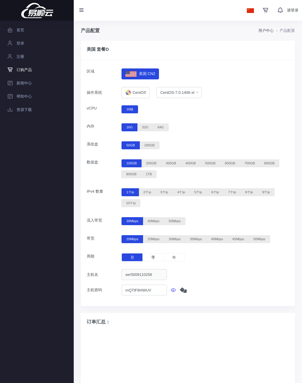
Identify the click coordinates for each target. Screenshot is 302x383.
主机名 (92, 274)
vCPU (92, 108)
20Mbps (132, 239)
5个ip (198, 192)
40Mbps (153, 221)
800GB (269, 163)
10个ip (131, 203)
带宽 (90, 238)
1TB (149, 174)
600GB (230, 163)
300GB (171, 163)
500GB (210, 163)
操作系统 (94, 92)
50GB (131, 145)
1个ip (130, 192)
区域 (90, 71)
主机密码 (94, 290)
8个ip (249, 192)
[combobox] (135, 92)
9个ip (266, 192)
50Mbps (174, 221)
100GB (149, 145)
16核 (130, 109)
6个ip (215, 192)
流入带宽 (94, 220)
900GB (131, 174)
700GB (249, 163)
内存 (90, 126)
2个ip (147, 192)
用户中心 (266, 30)
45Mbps (238, 239)
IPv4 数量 (95, 191)
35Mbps (196, 239)
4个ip (181, 192)
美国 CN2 (140, 74)
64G (160, 127)
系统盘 (92, 144)
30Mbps (132, 221)
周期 (90, 256)
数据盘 (92, 162)
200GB (151, 163)
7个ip (232, 192)
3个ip (164, 192)
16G (130, 127)
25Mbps (153, 239)
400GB (191, 163)
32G (145, 127)
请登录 (292, 10)
